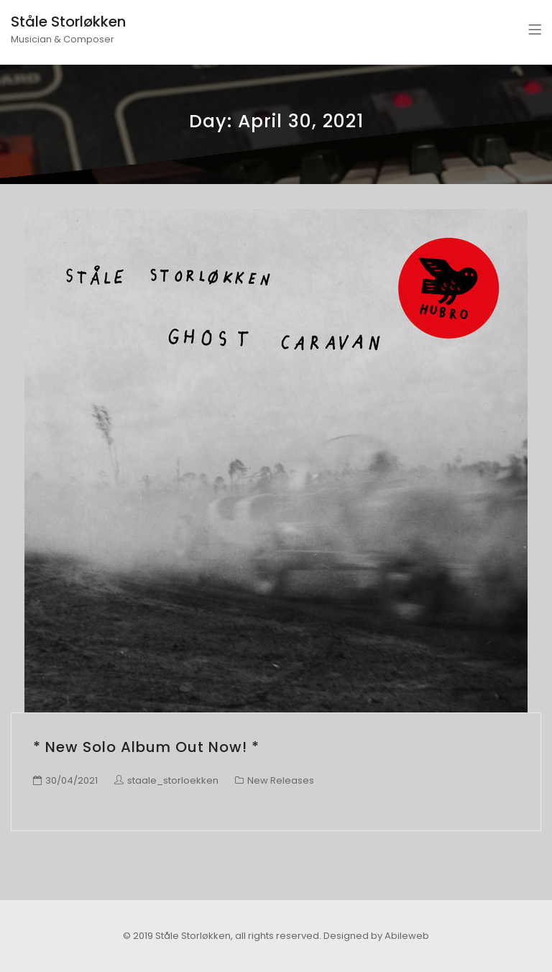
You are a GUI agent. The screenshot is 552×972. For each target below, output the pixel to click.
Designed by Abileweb (376, 936)
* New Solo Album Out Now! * (146, 747)
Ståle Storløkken (68, 22)
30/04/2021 (71, 780)
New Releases (280, 780)
